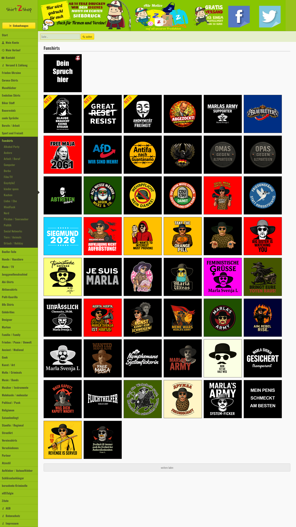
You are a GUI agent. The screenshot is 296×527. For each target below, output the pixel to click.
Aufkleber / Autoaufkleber (17, 470)
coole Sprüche (10, 118)
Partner (6, 455)
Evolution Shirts (11, 95)
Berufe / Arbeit (11, 125)
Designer (7, 319)
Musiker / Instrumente (15, 387)
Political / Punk (11, 402)
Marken (6, 327)
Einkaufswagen (18, 26)
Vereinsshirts (9, 440)
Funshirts (7, 140)
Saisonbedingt (10, 418)
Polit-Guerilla (10, 297)
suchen (87, 36)
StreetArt (7, 433)
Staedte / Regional (13, 425)
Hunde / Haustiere (12, 259)
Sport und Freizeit (12, 133)
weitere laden (167, 467)
